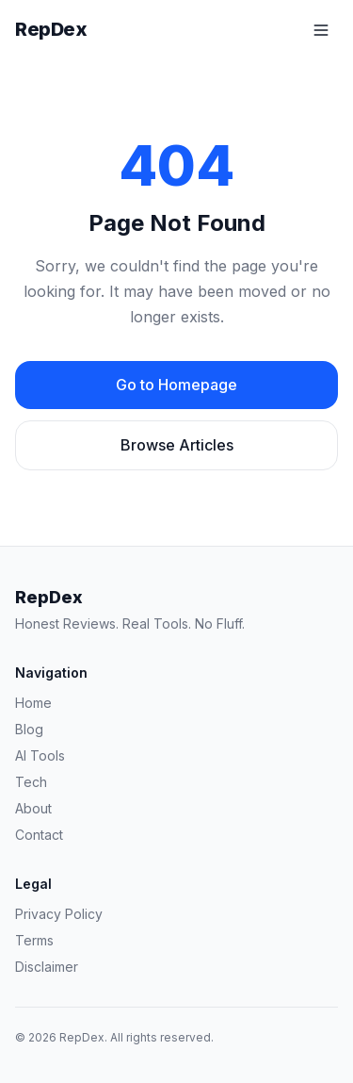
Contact (39, 835)
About (33, 808)
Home (33, 703)
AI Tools (40, 755)
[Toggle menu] (321, 30)
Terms (34, 940)
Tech (31, 782)
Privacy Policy (59, 914)
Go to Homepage (176, 384)
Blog (29, 729)
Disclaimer (46, 967)
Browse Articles (176, 444)
